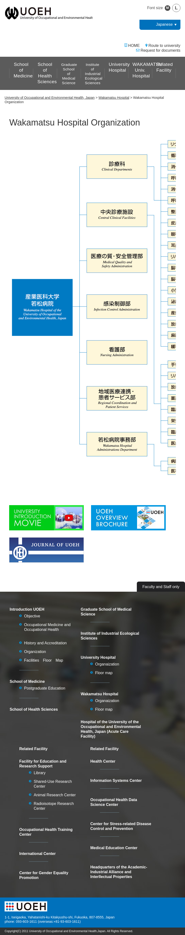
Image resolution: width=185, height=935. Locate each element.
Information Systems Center (116, 780)
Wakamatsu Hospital (114, 98)
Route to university (164, 46)
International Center (37, 854)
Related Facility (164, 67)
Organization (35, 652)
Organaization (107, 664)
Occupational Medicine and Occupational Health (47, 627)
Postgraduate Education (44, 688)
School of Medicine (23, 70)
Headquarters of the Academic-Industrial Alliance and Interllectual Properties (118, 872)
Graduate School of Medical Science (69, 74)
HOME (134, 46)
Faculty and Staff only (160, 587)
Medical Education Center (114, 848)
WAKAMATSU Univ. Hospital (142, 70)
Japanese (164, 24)
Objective (32, 616)
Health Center (102, 761)
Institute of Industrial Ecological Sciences (93, 74)
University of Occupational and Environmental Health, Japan (50, 98)
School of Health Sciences (47, 73)
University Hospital (118, 67)
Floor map (103, 673)
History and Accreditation (45, 643)
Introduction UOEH (27, 609)
